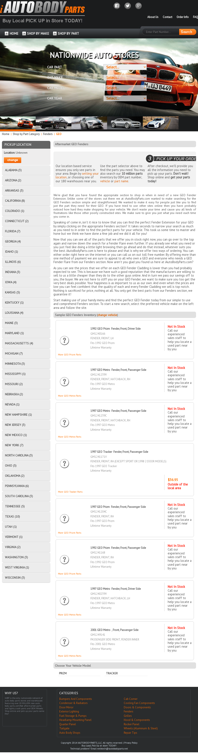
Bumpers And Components (75, 699)
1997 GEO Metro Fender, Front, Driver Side (115, 589)
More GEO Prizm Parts (69, 354)
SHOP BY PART (68, 33)
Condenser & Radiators (73, 703)
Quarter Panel (67, 724)
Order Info (183, 17)
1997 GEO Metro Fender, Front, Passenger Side (118, 370)
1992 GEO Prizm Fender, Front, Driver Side (115, 329)
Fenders (48, 134)
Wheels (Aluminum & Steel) (141, 728)
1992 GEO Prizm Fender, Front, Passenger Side (118, 548)
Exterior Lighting (69, 711)
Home (5, 134)
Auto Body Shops (69, 733)
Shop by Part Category (26, 134)
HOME (14, 33)
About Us (152, 17)
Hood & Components (137, 720)
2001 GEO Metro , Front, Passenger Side (114, 630)
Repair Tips (130, 733)
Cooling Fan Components (139, 703)
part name (121, 181)
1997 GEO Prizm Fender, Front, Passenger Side (118, 507)
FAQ (195, 17)
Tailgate (64, 728)
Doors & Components (137, 707)
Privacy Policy (130, 742)
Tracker (112, 673)
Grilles (128, 716)
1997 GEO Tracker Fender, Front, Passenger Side (119, 452)
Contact (167, 17)
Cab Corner (130, 699)
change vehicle (107, 315)
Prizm (63, 673)
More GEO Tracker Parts (70, 491)
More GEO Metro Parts (69, 395)
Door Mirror (66, 707)
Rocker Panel (131, 724)
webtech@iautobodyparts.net (112, 748)
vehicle (105, 181)
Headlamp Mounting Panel (75, 720)
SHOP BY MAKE (38, 33)
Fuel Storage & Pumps (73, 716)
